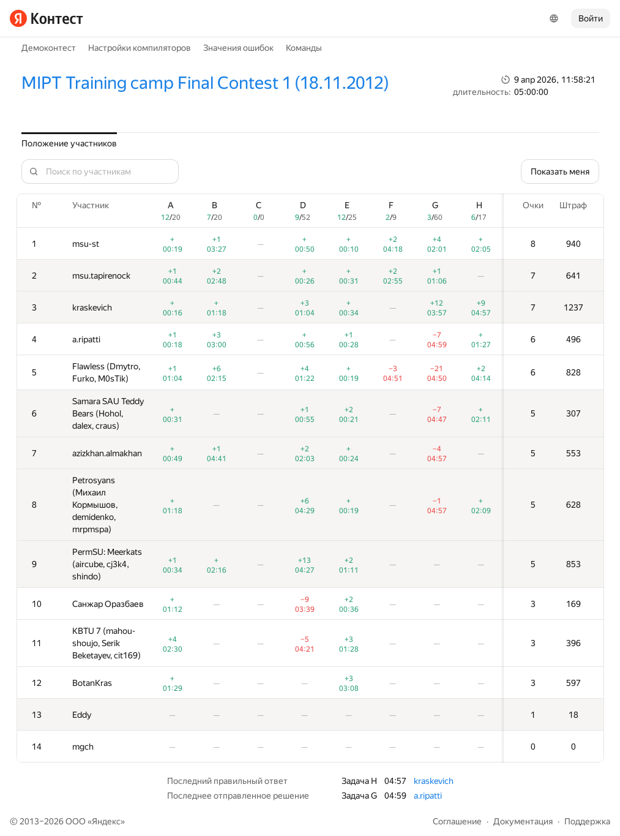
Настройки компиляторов (139, 48)
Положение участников (69, 143)
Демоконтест (48, 48)
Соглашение (457, 821)
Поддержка (587, 821)
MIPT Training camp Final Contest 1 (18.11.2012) (205, 83)
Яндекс (106, 821)
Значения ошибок (238, 48)
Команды (304, 48)
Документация (523, 821)
